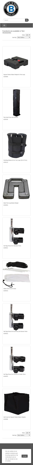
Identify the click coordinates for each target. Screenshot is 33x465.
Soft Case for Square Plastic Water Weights (14, 417)
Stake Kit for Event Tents (9, 288)
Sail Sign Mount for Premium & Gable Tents (14, 374)
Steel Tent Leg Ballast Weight (10, 203)
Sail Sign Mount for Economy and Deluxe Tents (15, 331)
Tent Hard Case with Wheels (10, 117)
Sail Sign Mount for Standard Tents (12, 245)
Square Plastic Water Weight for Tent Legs (14, 74)
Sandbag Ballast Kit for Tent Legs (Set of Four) (15, 160)
